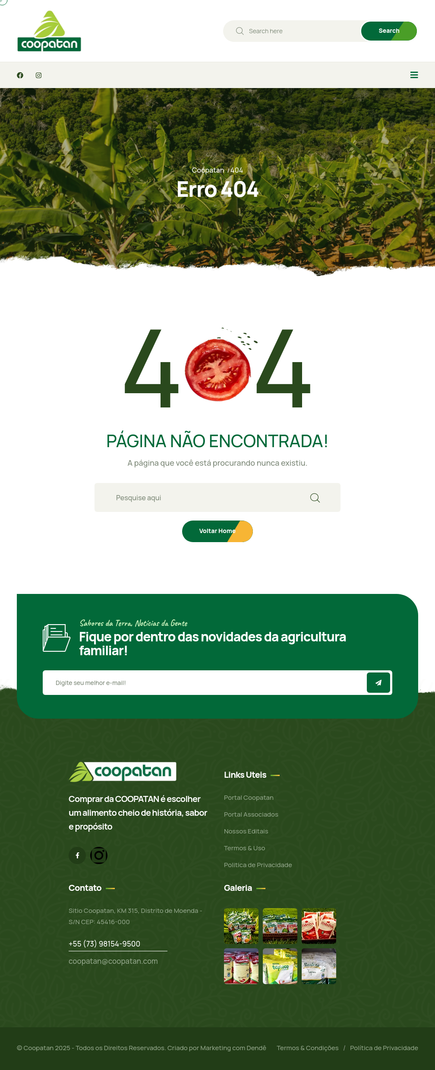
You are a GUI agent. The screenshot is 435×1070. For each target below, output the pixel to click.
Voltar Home (217, 531)
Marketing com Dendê (233, 1047)
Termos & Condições (307, 1047)
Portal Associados (251, 814)
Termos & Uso (244, 847)
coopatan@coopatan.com (113, 961)
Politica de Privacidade (258, 864)
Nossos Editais (246, 831)
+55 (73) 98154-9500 (104, 944)
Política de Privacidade (384, 1047)
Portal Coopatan (249, 797)
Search (389, 30)
